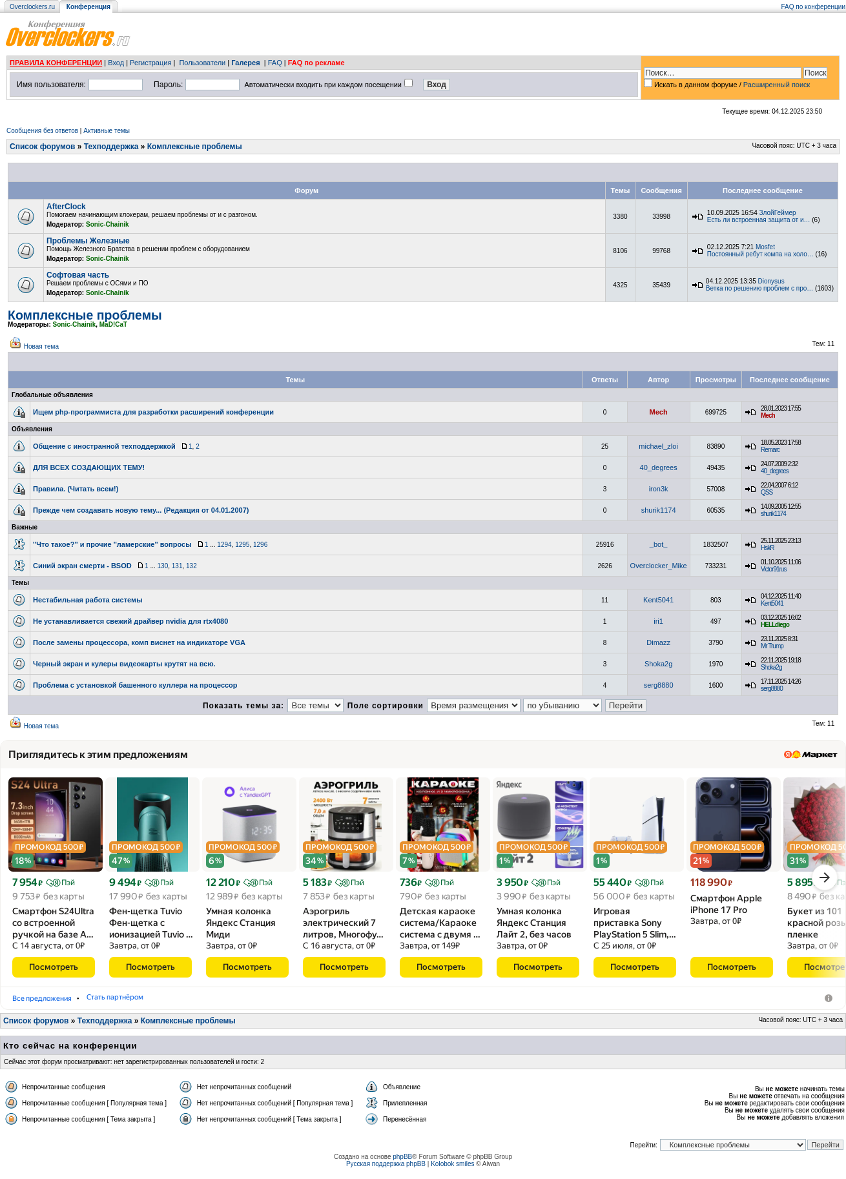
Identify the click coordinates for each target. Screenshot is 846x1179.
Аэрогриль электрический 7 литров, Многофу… (343, 927)
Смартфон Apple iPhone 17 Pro (726, 908)
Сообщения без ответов (42, 130)
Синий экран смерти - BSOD (82, 565)
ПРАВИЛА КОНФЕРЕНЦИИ (56, 63)
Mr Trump (772, 646)
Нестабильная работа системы (88, 600)
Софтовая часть (77, 275)
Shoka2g (658, 664)
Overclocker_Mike (658, 565)
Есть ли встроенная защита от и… (758, 219)
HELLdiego (775, 624)
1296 (260, 544)
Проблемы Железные (88, 240)
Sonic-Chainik (107, 224)
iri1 (658, 621)
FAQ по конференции (813, 6)
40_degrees (658, 467)
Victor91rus (773, 569)
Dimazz (658, 642)
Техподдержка (111, 146)
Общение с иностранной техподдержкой (104, 446)
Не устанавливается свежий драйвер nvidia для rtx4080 (130, 621)
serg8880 (659, 685)
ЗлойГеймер (777, 212)
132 (191, 565)
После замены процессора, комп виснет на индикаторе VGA (139, 642)
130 (163, 565)
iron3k (658, 489)
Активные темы (106, 130)
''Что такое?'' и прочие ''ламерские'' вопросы (112, 544)
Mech (659, 412)
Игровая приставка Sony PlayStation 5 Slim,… (634, 927)
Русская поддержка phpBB (386, 1168)
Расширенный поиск (776, 84)
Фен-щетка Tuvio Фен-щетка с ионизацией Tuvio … (151, 927)
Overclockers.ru (32, 6)
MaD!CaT (113, 324)
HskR (767, 547)
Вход (116, 63)
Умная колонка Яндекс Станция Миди (241, 927)
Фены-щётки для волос (158, 1002)
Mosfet (765, 247)
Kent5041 (658, 600)
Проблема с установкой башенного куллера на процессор (135, 685)
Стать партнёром (326, 1002)
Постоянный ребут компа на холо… (760, 254)
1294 (224, 544)
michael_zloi (658, 446)
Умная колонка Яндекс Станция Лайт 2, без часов (534, 927)
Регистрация (150, 63)
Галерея (245, 63)
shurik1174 (658, 510)
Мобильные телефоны (55, 1002)
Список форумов (42, 146)
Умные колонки (248, 1002)
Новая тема (41, 346)
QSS (766, 492)
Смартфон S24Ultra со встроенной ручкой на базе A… (53, 927)
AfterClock (66, 206)
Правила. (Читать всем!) (75, 489)
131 (177, 565)
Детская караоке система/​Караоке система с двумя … (440, 927)
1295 (242, 544)
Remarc (770, 449)
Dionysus (771, 281)
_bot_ (659, 544)
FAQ (275, 63)
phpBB (402, 1161)
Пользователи (202, 63)
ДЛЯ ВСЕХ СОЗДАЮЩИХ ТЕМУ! (89, 467)
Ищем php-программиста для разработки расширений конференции (153, 412)
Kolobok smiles (452, 1168)
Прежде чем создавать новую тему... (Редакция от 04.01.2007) (141, 510)
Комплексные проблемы (194, 146)
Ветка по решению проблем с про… (759, 288)
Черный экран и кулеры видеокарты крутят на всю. (124, 664)
